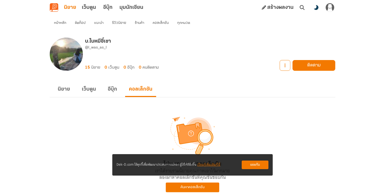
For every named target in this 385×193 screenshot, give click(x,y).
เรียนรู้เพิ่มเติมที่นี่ (208, 165)
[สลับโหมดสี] (316, 7)
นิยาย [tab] (70, 7)
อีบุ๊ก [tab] (108, 7)
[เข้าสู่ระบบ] (330, 7)
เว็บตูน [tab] (89, 7)
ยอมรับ (255, 165)
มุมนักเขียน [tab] (131, 7)
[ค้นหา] (302, 7)
